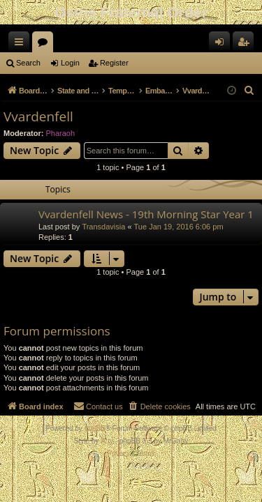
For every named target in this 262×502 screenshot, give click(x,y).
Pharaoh (60, 133)
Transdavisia (103, 226)
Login (70, 63)
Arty (107, 441)
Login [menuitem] (222, 44)
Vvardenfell (38, 116)
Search (28, 63)
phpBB (95, 428)
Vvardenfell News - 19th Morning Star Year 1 (146, 214)
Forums (45, 44)
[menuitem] (249, 90)
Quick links (21, 44)
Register (114, 63)
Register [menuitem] (246, 44)
